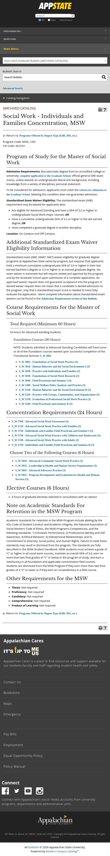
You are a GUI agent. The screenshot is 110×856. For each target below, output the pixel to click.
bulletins (33, 847)
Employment (13, 745)
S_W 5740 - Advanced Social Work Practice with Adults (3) (45, 440)
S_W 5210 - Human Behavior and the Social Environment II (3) (55, 389)
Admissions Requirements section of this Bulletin (69, 298)
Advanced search (66, 20)
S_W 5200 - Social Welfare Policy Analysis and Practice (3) (52, 385)
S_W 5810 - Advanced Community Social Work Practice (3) (49, 460)
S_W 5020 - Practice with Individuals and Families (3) (49, 371)
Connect (11, 783)
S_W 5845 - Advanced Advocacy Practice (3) (40, 470)
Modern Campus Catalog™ (62, 851)
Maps (8, 703)
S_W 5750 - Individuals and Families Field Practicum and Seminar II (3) (53, 444)
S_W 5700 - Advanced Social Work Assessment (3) (40, 421)
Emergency (12, 714)
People (52, 20)
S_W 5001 (45, 355)
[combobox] (55, 60)
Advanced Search (13, 88)
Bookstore (12, 693)
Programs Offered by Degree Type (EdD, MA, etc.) (48, 135)
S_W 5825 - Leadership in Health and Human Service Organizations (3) (56, 465)
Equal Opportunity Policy (23, 755)
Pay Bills (10, 734)
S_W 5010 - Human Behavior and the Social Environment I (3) (54, 366)
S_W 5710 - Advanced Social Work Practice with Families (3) (46, 426)
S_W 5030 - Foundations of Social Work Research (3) (49, 375)
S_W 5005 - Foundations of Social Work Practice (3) (48, 361)
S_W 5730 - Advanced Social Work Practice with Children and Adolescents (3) (56, 435)
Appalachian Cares (24, 641)
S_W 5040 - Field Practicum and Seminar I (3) (45, 380)
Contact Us (12, 682)
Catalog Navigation (18, 98)
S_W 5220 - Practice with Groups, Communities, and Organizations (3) (59, 394)
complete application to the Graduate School (45, 175)
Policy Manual (14, 766)
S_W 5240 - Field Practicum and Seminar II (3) (46, 403)
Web (42, 20)
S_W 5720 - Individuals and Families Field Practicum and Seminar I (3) (52, 430)
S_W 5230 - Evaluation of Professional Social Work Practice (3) (55, 399)
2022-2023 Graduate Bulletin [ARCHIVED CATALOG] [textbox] (36, 60)
